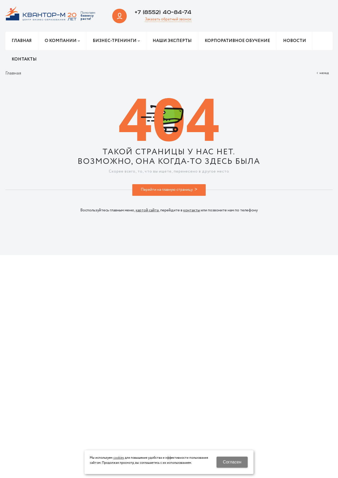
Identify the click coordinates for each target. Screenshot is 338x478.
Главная (13, 73)
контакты (191, 210)
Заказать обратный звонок (168, 19)
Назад (324, 73)
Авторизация (120, 16)
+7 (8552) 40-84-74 (163, 12)
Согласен (232, 462)
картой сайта (147, 210)
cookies (118, 458)
